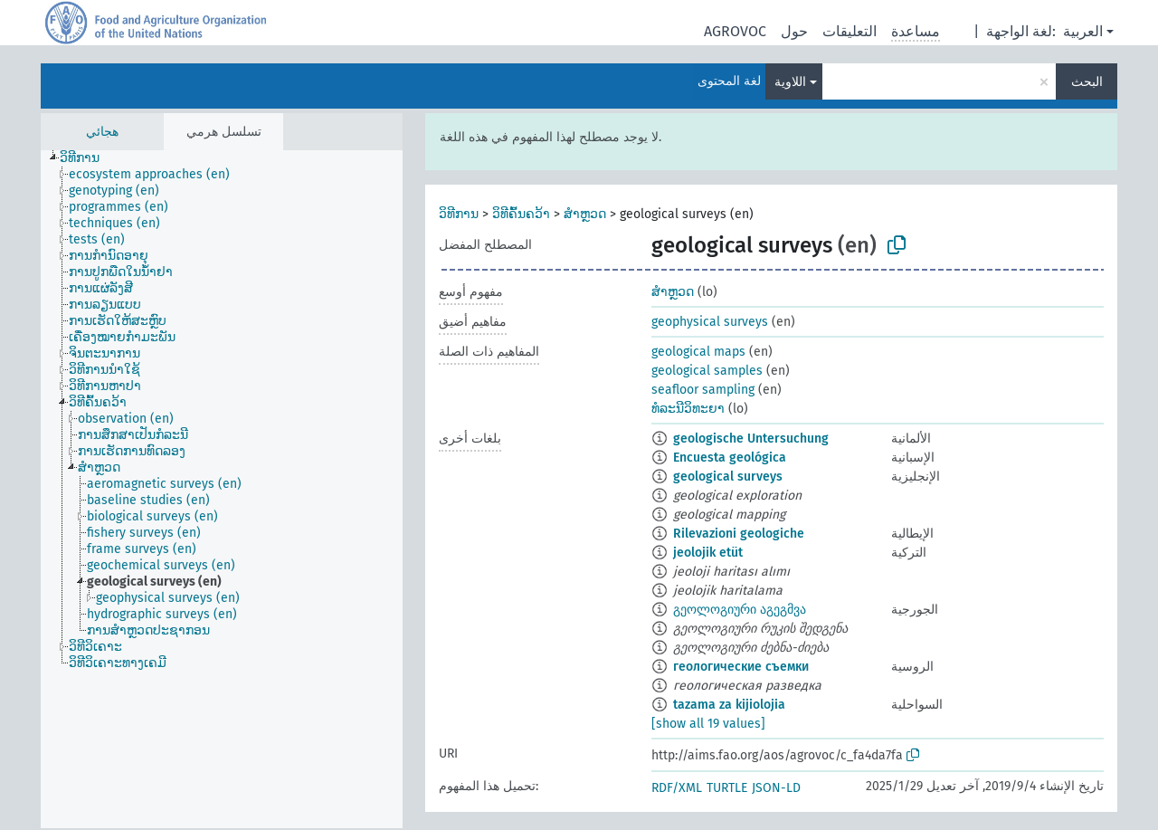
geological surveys (728, 476)
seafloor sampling (703, 389)
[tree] (222, 489)
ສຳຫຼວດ (585, 214)
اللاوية (790, 82)
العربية (1083, 31)
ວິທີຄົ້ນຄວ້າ (521, 214)
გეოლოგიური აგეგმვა (739, 609)
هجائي (102, 131)
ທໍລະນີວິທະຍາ (688, 408)
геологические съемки (741, 666)
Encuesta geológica (729, 457)
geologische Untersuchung (751, 438)
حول (794, 31)
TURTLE (727, 788)
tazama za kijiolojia (729, 704)
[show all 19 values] (708, 723)
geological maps (698, 351)
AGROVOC (735, 31)
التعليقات (849, 31)
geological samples (707, 370)
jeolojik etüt (708, 552)
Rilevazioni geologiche (738, 533)
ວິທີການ (459, 214)
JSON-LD (776, 788)
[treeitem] (87, 158)
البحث (1087, 82)
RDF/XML (676, 788)
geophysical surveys (709, 321)
